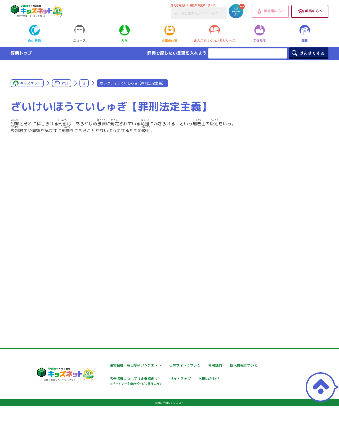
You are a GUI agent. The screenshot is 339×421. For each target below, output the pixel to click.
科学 (124, 34)
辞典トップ (21, 53)
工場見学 (259, 34)
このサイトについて (170, 365)
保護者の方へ (270, 11)
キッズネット (30, 83)
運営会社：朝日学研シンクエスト (118, 365)
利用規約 (224, 365)
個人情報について (105, 379)
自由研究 (34, 34)
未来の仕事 (169, 34)
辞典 (304, 34)
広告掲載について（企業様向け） (181, 382)
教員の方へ (309, 11)
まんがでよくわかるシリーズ (214, 34)
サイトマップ (228, 379)
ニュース (79, 34)
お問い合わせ (101, 397)
